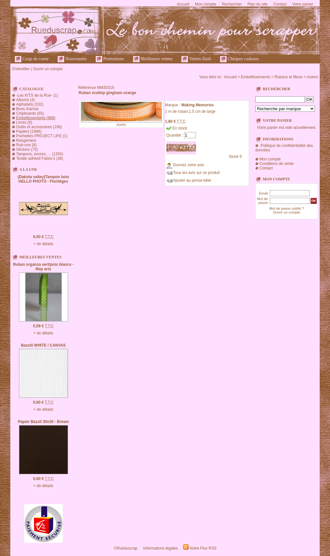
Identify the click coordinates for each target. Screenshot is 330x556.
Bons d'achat (27, 109)
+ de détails (43, 244)
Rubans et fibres (289, 77)
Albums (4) (25, 100)
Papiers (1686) (29, 131)
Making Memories (197, 105)
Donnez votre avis (188, 165)
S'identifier (21, 69)
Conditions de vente (276, 163)
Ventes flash (196, 59)
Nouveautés (72, 59)
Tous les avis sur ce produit (196, 172)
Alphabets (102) (30, 104)
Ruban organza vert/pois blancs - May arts (43, 266)
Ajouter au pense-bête (192, 180)
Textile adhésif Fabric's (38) (39, 158)
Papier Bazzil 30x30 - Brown (43, 421)
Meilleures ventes (153, 59)
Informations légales (160, 548)
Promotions (110, 59)
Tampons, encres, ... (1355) (39, 154)
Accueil (183, 4)
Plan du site (258, 4)
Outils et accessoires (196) (39, 127)
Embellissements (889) (35, 118)
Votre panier (302, 4)
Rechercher (232, 4)
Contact (279, 4)
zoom (121, 124)
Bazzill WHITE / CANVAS (43, 345)
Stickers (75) (27, 149)
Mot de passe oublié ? (286, 208)
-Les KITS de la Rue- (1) (37, 95)
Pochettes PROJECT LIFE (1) (41, 136)
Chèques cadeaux (239, 59)
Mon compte (205, 4)
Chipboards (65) (30, 113)
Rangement (26, 140)
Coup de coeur (32, 59)
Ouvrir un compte (48, 69)
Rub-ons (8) (26, 145)
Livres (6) (24, 122)
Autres (312, 77)
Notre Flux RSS (203, 548)
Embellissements (255, 77)
